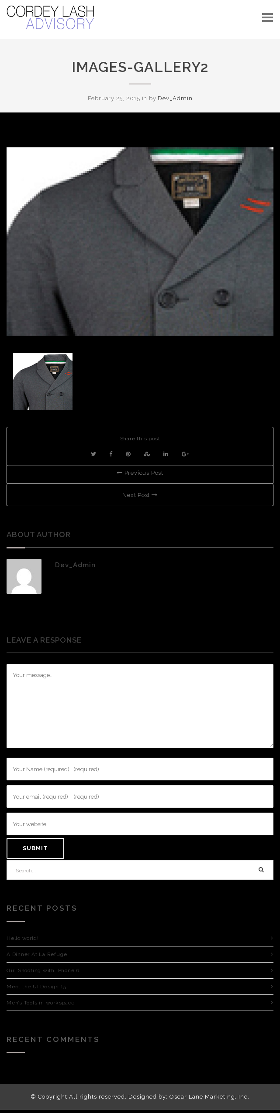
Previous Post (140, 473)
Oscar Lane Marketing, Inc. (209, 1096)
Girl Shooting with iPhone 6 (43, 970)
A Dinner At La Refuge (37, 954)
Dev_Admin (175, 98)
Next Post (140, 495)
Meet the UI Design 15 (36, 987)
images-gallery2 (140, 67)
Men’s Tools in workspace (41, 1003)
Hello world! (22, 938)
